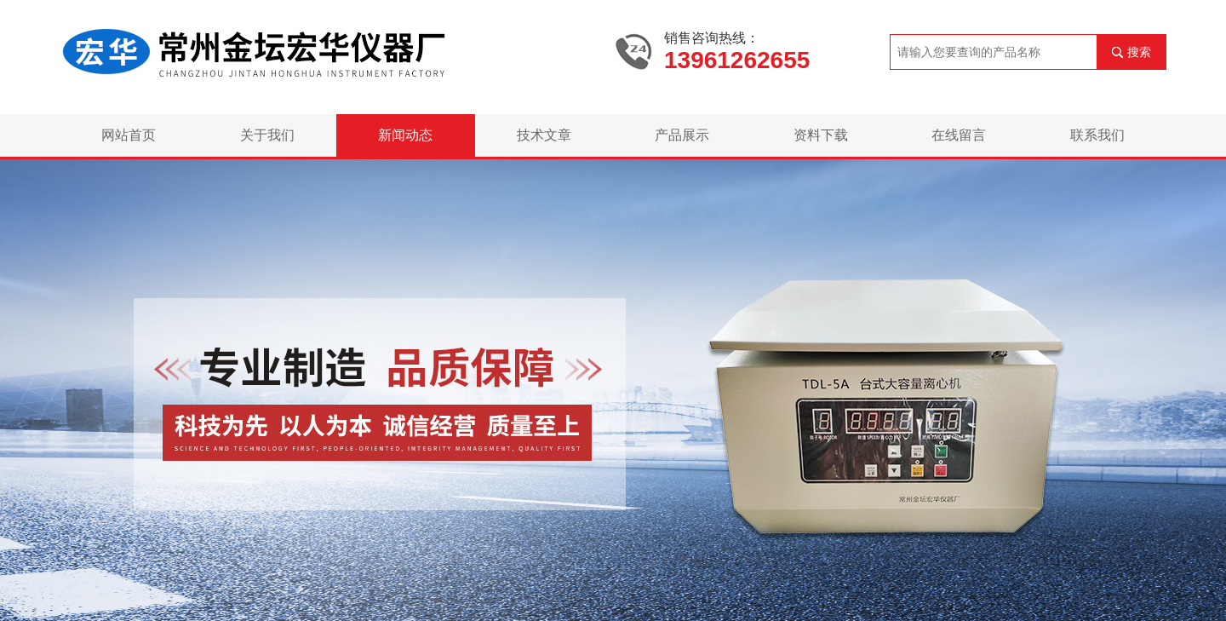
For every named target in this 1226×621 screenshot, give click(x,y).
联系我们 (1097, 135)
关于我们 (267, 135)
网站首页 (128, 135)
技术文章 (544, 135)
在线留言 (958, 135)
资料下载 (820, 135)
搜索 (1139, 52)
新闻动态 (405, 135)
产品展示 (682, 135)
